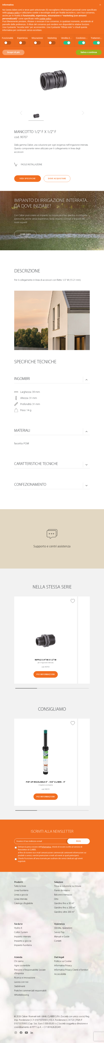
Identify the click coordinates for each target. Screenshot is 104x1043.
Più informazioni (45, 674)
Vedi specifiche (28, 178)
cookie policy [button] (45, 18)
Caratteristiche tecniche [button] (36, 464)
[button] (100, 4)
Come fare (25, 234)
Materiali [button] (22, 430)
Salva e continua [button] (89, 52)
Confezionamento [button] (30, 484)
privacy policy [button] (13, 12)
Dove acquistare (57, 178)
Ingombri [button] (22, 378)
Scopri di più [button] (13, 52)
